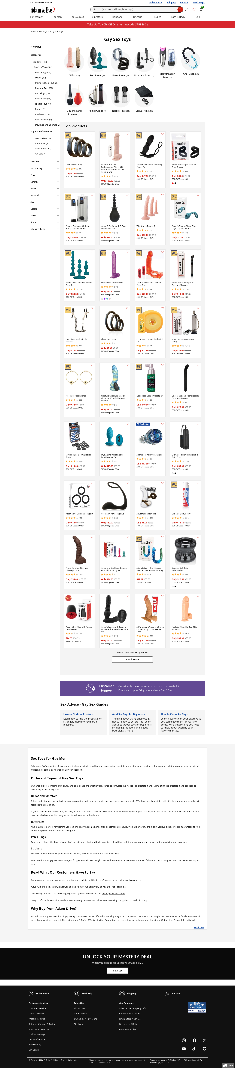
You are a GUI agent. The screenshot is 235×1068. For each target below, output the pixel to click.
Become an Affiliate (129, 1024)
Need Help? (199, 2)
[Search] (136, 9)
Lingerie (137, 17)
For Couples (77, 17)
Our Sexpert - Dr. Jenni (85, 1018)
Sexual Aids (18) (43, 98)
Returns (184, 2)
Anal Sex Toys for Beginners (128, 714)
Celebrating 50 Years (129, 1013)
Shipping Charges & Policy (42, 1024)
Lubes (157, 17)
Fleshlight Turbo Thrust (113, 893)
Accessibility (35, 1044)
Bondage (117, 17)
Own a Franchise (127, 1029)
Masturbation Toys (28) (46, 82)
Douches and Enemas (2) (47, 124)
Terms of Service (37, 1039)
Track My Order (36, 1013)
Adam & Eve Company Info (132, 1008)
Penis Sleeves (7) (43, 119)
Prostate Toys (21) (44, 88)
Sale (198, 17)
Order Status (155, 2)
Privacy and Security (39, 1029)
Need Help (83, 993)
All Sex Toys (80, 1008)
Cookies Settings (37, 1034)
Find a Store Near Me (130, 1018)
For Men (57, 17)
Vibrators (97, 17)
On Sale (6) (40, 153)
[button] (132, 659)
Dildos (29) (40, 77)
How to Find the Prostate (78, 714)
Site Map (78, 1024)
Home (33, 31)
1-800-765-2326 (45, 2)
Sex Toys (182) (40, 61)
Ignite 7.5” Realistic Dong (134, 900)
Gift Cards (34, 1049)
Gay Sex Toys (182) (43, 67)
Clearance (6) (41, 143)
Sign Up (117, 970)
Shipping (171, 2)
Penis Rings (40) (43, 72)
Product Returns (37, 1018)
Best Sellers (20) (43, 138)
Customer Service (37, 1008)
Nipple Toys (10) (43, 103)
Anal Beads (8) (42, 114)
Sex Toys (43, 31)
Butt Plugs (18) (42, 93)
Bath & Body (178, 17)
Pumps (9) (40, 109)
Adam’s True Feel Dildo (114, 886)
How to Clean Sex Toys (174, 714)
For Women (36, 17)
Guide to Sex (80, 1013)
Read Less (199, 927)
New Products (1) (43, 148)
